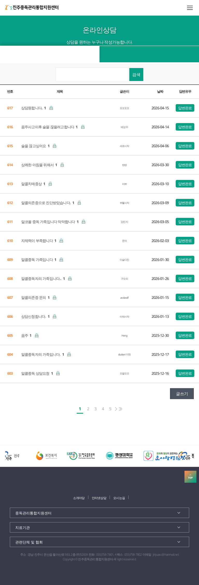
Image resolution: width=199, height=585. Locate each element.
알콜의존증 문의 (35, 297)
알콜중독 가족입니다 (39, 259)
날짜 (160, 91)
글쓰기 (182, 393)
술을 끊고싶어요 (35, 145)
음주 (26, 335)
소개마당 (79, 498)
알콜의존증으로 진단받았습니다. (48, 202)
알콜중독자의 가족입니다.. (43, 278)
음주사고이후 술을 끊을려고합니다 (50, 126)
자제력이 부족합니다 (39, 240)
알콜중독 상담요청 (37, 373)
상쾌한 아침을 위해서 (39, 164)
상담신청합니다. (35, 316)
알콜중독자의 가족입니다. (43, 354)
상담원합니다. (34, 107)
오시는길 (119, 498)
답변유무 (185, 91)
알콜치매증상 (33, 183)
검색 (136, 74)
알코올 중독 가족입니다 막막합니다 (50, 221)
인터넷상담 (99, 498)
